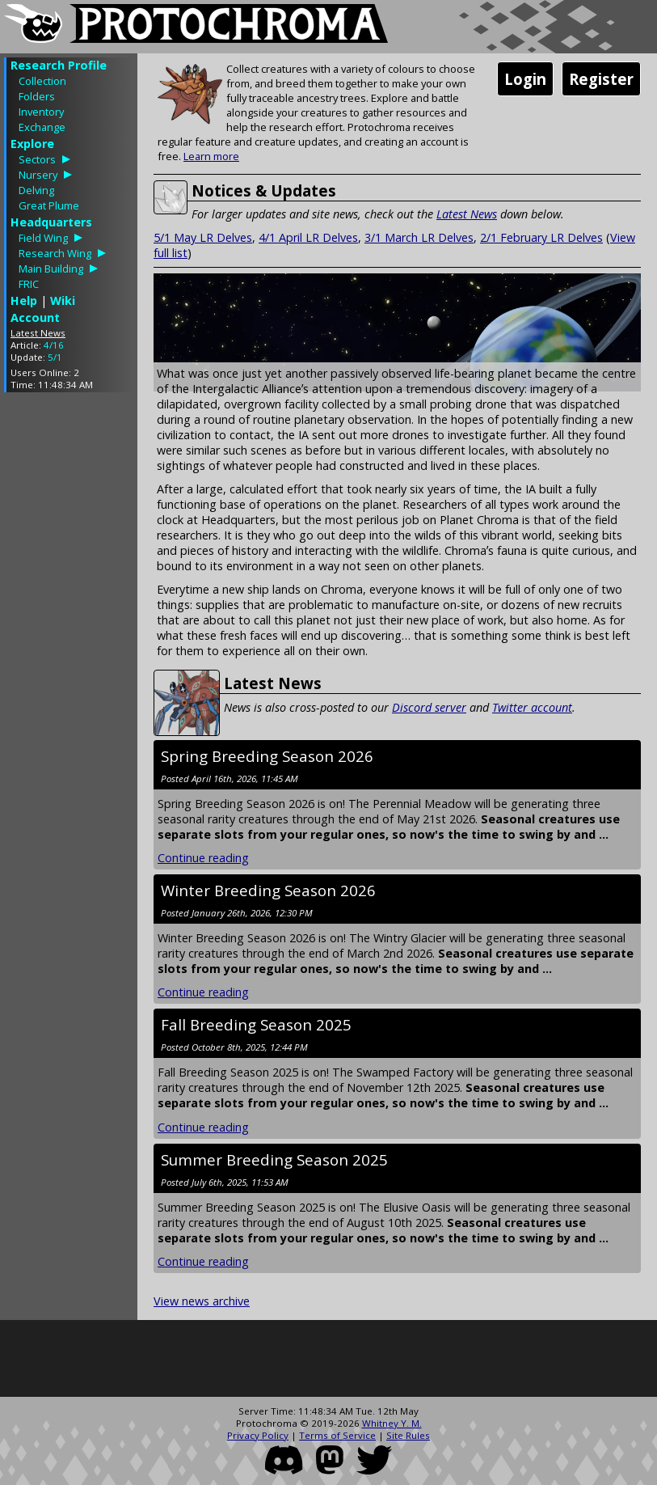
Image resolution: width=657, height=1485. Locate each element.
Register (601, 79)
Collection (42, 81)
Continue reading (203, 857)
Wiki (62, 300)
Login (525, 79)
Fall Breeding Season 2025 (256, 1024)
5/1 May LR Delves (203, 237)
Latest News (466, 214)
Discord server (429, 707)
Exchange (42, 127)
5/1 (55, 357)
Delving (36, 190)
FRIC (29, 284)
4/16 (54, 345)
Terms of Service (337, 1435)
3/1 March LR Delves (419, 237)
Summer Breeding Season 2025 (274, 1159)
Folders (37, 96)
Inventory (41, 111)
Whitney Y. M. (392, 1423)
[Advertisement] (68, 647)
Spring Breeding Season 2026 (267, 756)
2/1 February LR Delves (541, 237)
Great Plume (49, 205)
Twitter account (532, 707)
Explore (32, 143)
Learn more (211, 156)
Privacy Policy (257, 1435)
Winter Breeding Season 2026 (268, 890)
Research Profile (59, 65)
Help (24, 300)
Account (35, 317)
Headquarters (51, 222)
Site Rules (408, 1435)
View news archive (202, 1301)
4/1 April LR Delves (308, 237)
